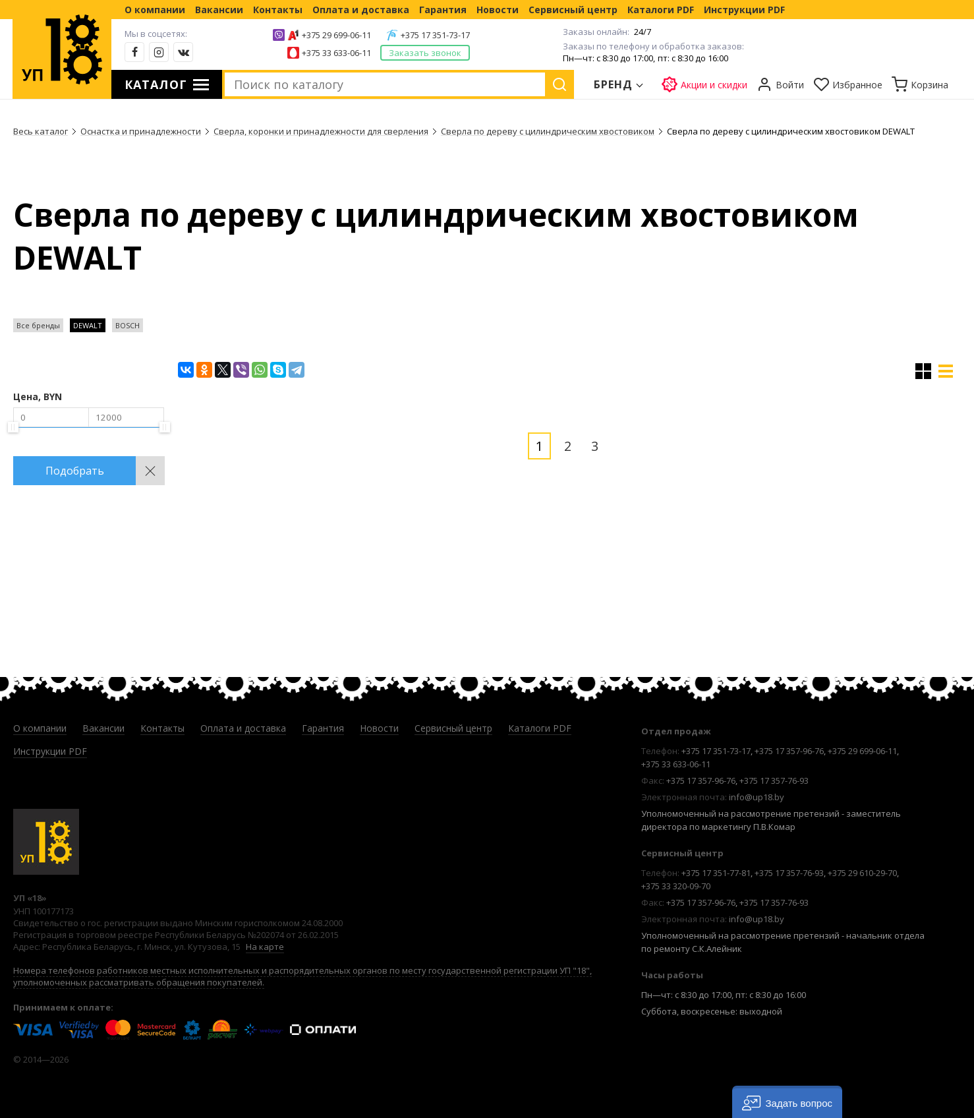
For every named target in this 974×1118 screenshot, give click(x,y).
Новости (497, 9)
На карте (265, 947)
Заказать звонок (425, 53)
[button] (787, 1102)
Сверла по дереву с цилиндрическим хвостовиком (547, 131)
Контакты (277, 9)
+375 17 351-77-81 (716, 873)
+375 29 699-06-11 (336, 35)
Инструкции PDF (744, 9)
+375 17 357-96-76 (789, 751)
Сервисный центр (573, 9)
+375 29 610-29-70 (862, 873)
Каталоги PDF (660, 9)
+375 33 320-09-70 (675, 886)
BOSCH (127, 325)
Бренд (613, 84)
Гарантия (443, 9)
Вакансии (219, 9)
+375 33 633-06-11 (336, 53)
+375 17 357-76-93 (774, 780)
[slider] (13, 427)
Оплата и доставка (360, 9)
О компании (155, 9)
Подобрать (74, 470)
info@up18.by (756, 797)
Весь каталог (40, 131)
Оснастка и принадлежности (140, 131)
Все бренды (38, 325)
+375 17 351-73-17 (435, 35)
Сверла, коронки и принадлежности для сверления (321, 131)
